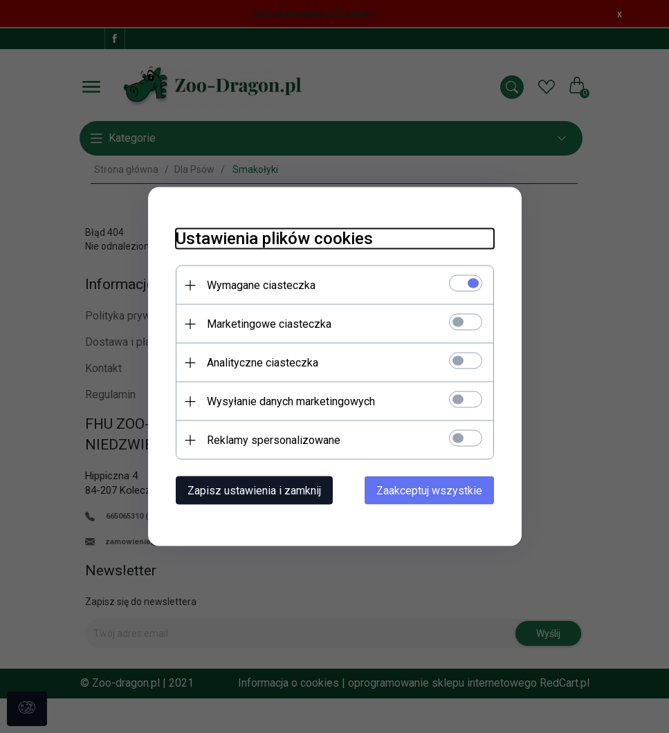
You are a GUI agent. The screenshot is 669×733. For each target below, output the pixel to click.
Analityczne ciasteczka (262, 362)
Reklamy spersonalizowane (273, 440)
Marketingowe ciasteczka (269, 324)
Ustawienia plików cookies (274, 238)
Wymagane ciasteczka (261, 285)
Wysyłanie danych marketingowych (291, 401)
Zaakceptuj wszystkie (429, 490)
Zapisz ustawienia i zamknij (254, 490)
